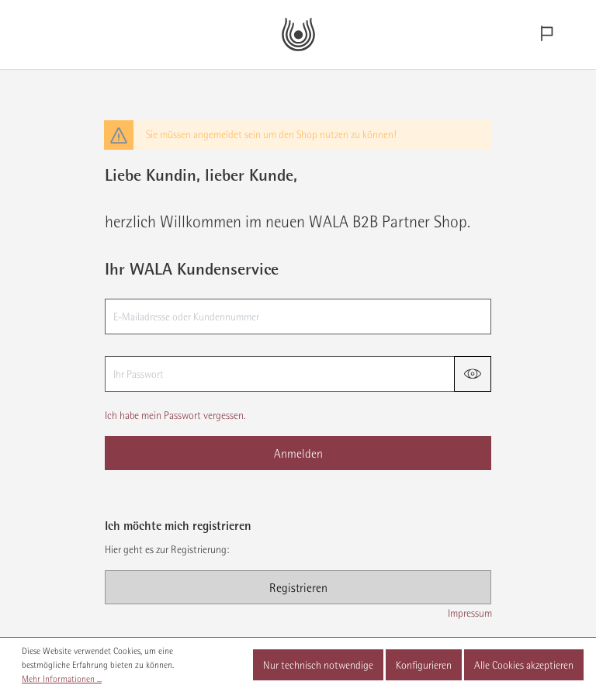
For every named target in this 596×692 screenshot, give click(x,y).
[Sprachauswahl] (546, 35)
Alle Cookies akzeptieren (523, 665)
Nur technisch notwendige (318, 665)
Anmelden (298, 453)
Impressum (470, 613)
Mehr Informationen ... (62, 678)
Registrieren (298, 587)
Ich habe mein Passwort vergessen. (175, 415)
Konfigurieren (424, 665)
